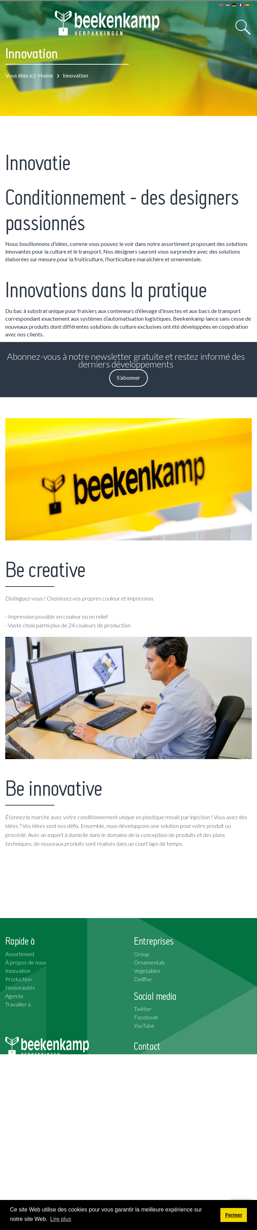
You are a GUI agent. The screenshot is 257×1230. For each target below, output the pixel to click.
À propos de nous (25, 962)
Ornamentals (149, 962)
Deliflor (143, 979)
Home (45, 75)
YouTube (144, 1025)
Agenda (14, 995)
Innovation (17, 970)
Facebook (146, 1017)
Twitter (142, 1008)
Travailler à (18, 1004)
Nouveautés (20, 987)
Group (141, 954)
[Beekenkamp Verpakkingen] (107, 23)
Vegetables (147, 970)
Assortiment (20, 954)
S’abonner (128, 377)
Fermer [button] (233, 1215)
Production (18, 979)
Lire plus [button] (60, 1219)
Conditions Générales (30, 1193)
